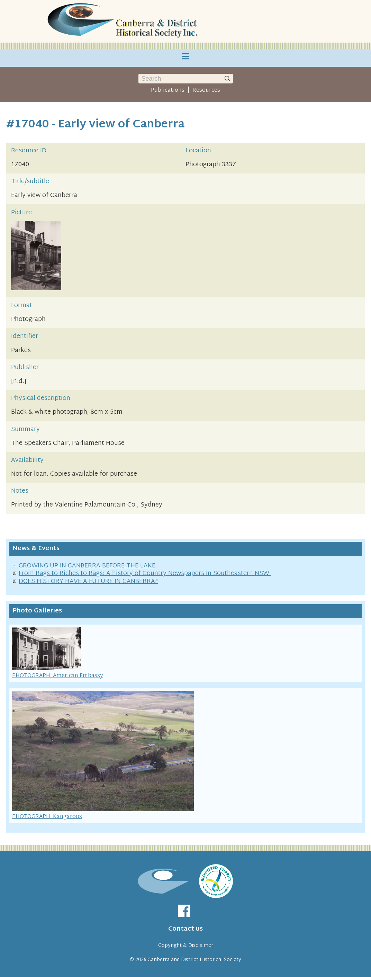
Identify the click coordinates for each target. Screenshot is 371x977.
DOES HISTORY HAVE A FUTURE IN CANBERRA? (88, 581)
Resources (206, 90)
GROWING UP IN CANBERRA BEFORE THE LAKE (87, 566)
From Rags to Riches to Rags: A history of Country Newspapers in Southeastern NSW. (145, 573)
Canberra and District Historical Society (194, 960)
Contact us (185, 929)
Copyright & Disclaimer (185, 945)
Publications (167, 90)
